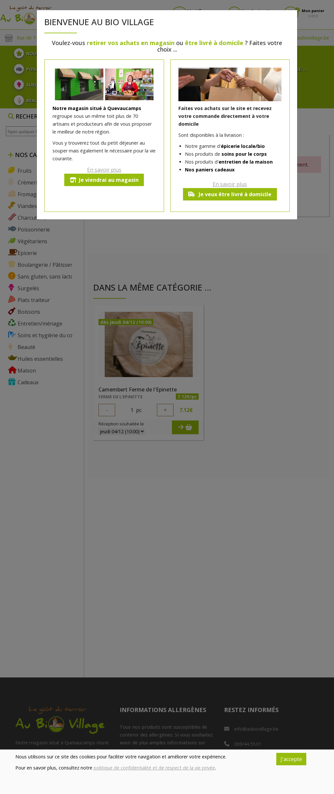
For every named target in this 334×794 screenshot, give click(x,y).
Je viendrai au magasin (104, 179)
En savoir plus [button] (104, 169)
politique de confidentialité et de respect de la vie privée (154, 768)
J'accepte (291, 759)
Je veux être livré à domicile (229, 194)
